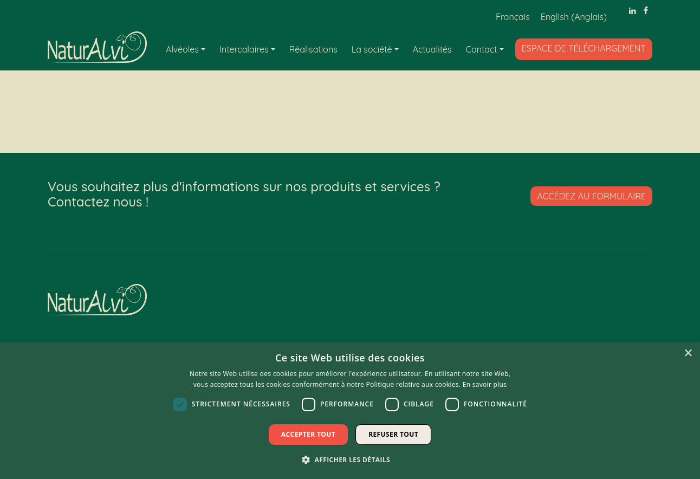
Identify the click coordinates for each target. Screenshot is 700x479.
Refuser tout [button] (393, 434)
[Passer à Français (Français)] (512, 16)
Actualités (432, 49)
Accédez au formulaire (591, 196)
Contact (481, 49)
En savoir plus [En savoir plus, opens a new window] (485, 384)
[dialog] (350, 410)
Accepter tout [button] (308, 434)
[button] (350, 459)
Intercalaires (244, 49)
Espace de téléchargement (584, 48)
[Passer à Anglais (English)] (573, 16)
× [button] (688, 353)
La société (372, 49)
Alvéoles (182, 49)
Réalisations (313, 49)
